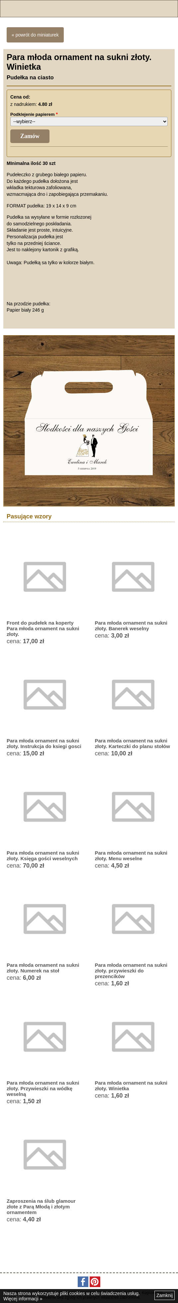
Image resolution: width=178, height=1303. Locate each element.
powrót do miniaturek (37, 35)
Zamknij (164, 1295)
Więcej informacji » (22, 1298)
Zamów (30, 136)
